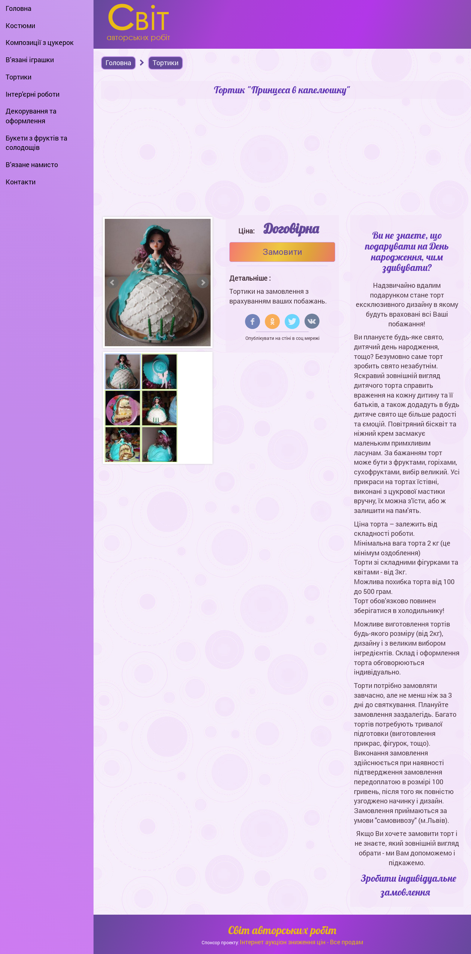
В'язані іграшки (30, 59)
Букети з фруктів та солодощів (36, 142)
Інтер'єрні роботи (32, 94)
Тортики (18, 76)
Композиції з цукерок (40, 42)
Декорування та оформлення (31, 115)
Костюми (20, 25)
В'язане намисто (32, 164)
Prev (113, 283)
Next (203, 283)
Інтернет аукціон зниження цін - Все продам (301, 942)
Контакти (21, 181)
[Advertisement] (282, 158)
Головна (18, 8)
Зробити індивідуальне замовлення (408, 885)
